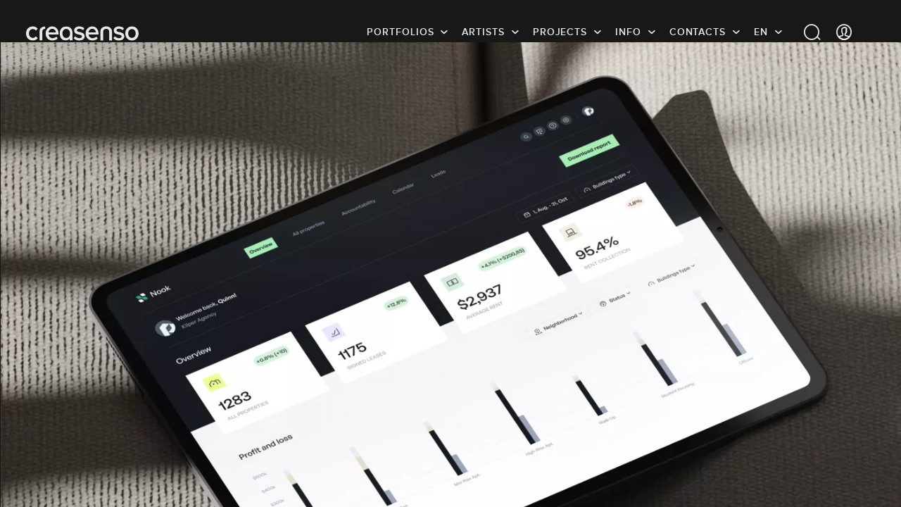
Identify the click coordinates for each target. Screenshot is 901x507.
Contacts (697, 31)
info (628, 31)
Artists (483, 31)
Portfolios (400, 31)
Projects (560, 31)
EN (761, 31)
